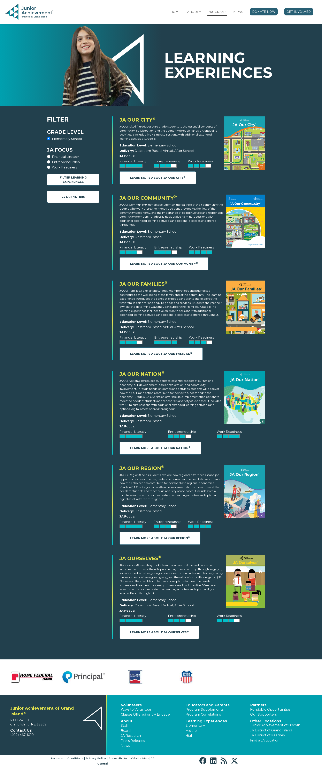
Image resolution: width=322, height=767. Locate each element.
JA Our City (137, 120)
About (193, 12)
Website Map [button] (139, 758)
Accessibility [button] (118, 758)
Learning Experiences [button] (206, 721)
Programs (217, 12)
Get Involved (298, 12)
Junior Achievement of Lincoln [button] (275, 725)
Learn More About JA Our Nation (160, 448)
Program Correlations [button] (203, 714)
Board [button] (126, 731)
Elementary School (67, 139)
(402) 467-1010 (22, 735)
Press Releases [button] (133, 741)
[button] (200, 12)
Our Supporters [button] (263, 714)
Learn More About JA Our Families (161, 354)
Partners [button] (258, 705)
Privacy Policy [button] (96, 758)
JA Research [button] (131, 736)
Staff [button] (125, 726)
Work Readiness (64, 167)
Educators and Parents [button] (207, 705)
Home (175, 12)
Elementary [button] (195, 726)
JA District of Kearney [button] (267, 735)
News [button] (125, 746)
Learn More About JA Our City (157, 178)
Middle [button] (191, 731)
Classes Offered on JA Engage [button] (145, 714)
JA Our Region (142, 468)
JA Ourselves (140, 558)
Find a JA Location (264, 740)
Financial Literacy (65, 157)
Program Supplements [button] (204, 709)
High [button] (189, 736)
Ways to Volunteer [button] (136, 709)
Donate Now (264, 12)
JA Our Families (144, 284)
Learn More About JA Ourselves (159, 632)
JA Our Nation (142, 374)
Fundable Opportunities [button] (270, 709)
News (238, 12)
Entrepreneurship (66, 162)
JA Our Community (148, 198)
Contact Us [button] (21, 730)
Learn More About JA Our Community (164, 264)
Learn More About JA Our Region (160, 538)
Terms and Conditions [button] (67, 758)
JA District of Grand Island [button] (271, 730)
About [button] (126, 721)
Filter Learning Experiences (73, 180)
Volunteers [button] (131, 705)
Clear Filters (73, 196)
